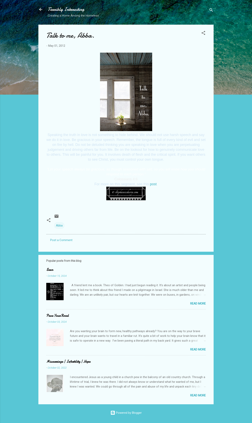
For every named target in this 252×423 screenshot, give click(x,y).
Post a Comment (61, 240)
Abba (59, 225)
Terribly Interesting (66, 9)
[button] (203, 34)
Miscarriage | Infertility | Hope (68, 361)
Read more (198, 303)
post (153, 184)
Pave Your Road (57, 315)
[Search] (211, 11)
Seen (49, 269)
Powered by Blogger (126, 413)
